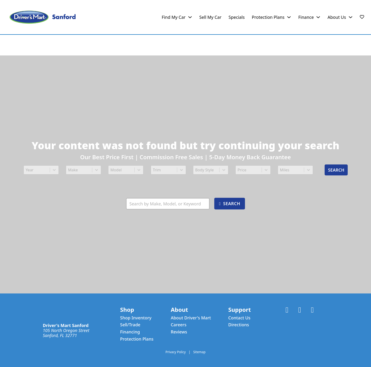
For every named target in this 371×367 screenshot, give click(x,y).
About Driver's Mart (191, 317)
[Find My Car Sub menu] (190, 17)
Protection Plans (268, 17)
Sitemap (199, 352)
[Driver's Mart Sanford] (42, 17)
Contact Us (239, 317)
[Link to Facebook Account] (287, 310)
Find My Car (174, 17)
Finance (306, 17)
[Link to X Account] (299, 310)
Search (336, 170)
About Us (336, 17)
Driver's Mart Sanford (65, 325)
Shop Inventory (135, 317)
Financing (130, 331)
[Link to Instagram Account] (312, 310)
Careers (178, 324)
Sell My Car (210, 17)
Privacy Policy (176, 352)
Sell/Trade (130, 324)
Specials (237, 17)
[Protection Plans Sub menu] (289, 17)
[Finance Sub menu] (318, 17)
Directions (238, 324)
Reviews (179, 331)
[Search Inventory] (168, 203)
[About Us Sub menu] (350, 17)
